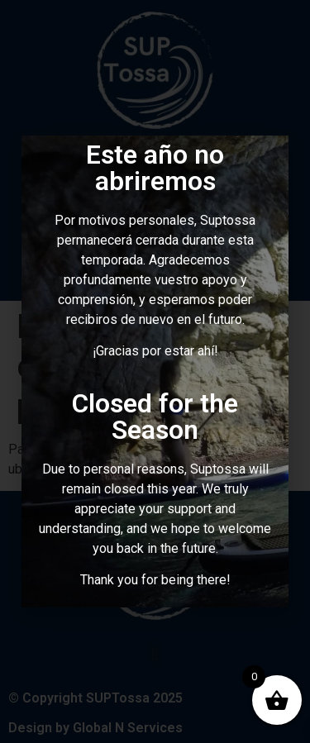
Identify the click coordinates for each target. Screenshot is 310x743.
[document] (155, 371)
